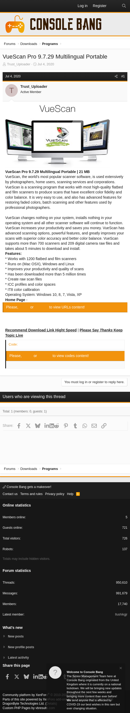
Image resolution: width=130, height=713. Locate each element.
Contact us (10, 494)
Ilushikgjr (121, 614)
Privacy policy (54, 494)
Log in (24, 307)
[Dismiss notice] (120, 668)
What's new (12, 627)
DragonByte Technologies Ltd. (23, 703)
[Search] (124, 6)
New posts (16, 636)
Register (42, 307)
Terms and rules (31, 494)
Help (70, 494)
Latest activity (18, 657)
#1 (123, 76)
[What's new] (114, 6)
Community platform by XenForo (45, 695)
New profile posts (21, 647)
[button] (7, 6)
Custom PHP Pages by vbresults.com (29, 708)
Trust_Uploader (18, 64)
